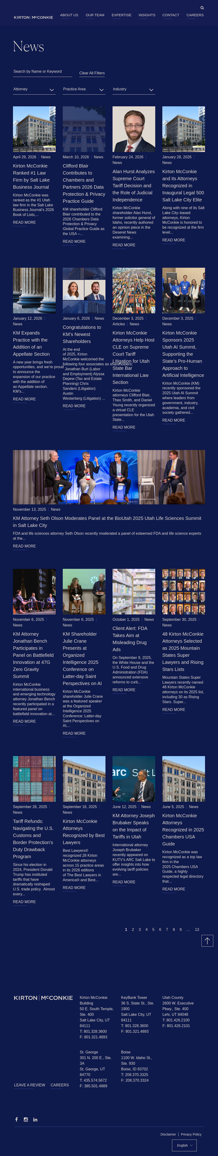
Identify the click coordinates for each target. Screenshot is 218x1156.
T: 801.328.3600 (93, 1031)
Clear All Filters (92, 73)
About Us (69, 15)
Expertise (121, 15)
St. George (89, 1052)
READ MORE (24, 222)
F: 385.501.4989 (93, 1086)
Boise (125, 1052)
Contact (170, 15)
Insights (147, 15)
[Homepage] (43, 998)
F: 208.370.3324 (135, 1080)
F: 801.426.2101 (176, 1026)
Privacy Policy (191, 1134)
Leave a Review (29, 1085)
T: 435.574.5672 (93, 1080)
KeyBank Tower (134, 998)
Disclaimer (168, 1134)
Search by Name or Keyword (37, 71)
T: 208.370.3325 (134, 1075)
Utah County (173, 998)
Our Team (95, 15)
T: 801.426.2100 (176, 1020)
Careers (195, 15)
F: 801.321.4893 (93, 1037)
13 (197, 930)
